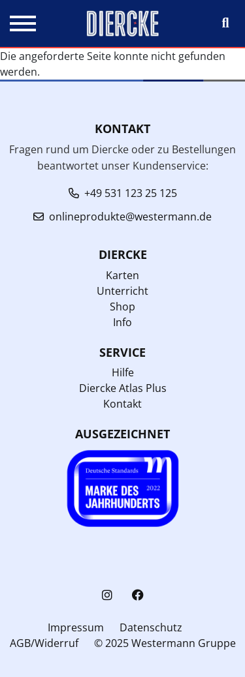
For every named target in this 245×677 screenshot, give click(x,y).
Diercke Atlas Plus (123, 388)
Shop (122, 306)
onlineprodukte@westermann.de (130, 216)
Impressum (76, 627)
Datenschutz (151, 627)
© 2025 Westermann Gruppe (165, 643)
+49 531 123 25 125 (130, 193)
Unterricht (122, 291)
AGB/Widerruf (44, 643)
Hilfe (123, 372)
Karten (122, 275)
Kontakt (122, 404)
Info (122, 322)
